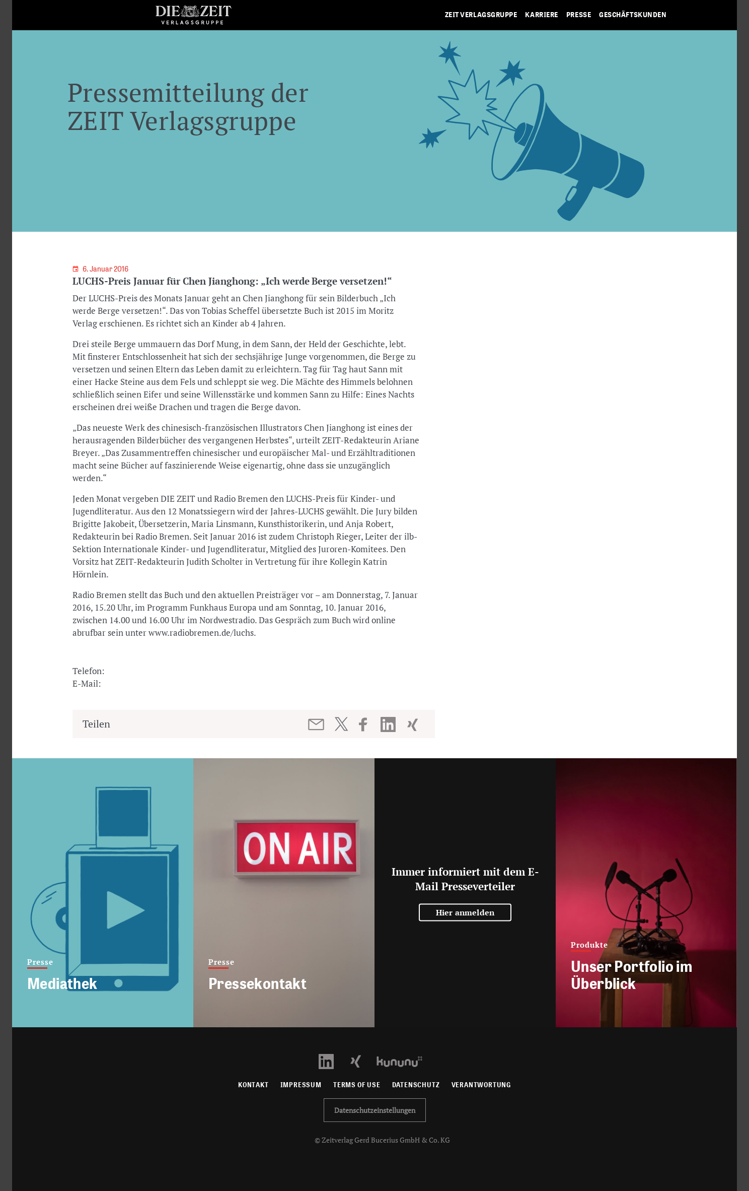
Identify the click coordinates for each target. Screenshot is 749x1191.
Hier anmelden (465, 912)
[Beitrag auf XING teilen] (413, 724)
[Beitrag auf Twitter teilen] (341, 724)
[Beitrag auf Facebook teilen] (368, 724)
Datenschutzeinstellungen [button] (374, 1110)
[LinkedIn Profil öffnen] (332, 1061)
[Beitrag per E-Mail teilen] (317, 724)
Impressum (301, 1085)
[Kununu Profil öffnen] (404, 1061)
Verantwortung (481, 1085)
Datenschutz (416, 1085)
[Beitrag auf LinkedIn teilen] (389, 724)
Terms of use (357, 1085)
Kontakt (253, 1085)
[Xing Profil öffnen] (362, 1061)
